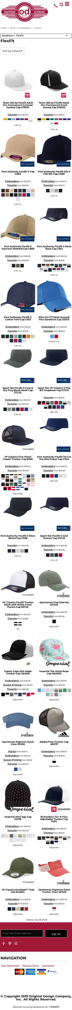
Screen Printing (12, 684)
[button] (61, 4)
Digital (12, 751)
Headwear (24, 28)
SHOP (13, 28)
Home (4, 28)
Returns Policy (30, 965)
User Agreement (10, 965)
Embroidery (12, 181)
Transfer (12, 114)
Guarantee (48, 965)
